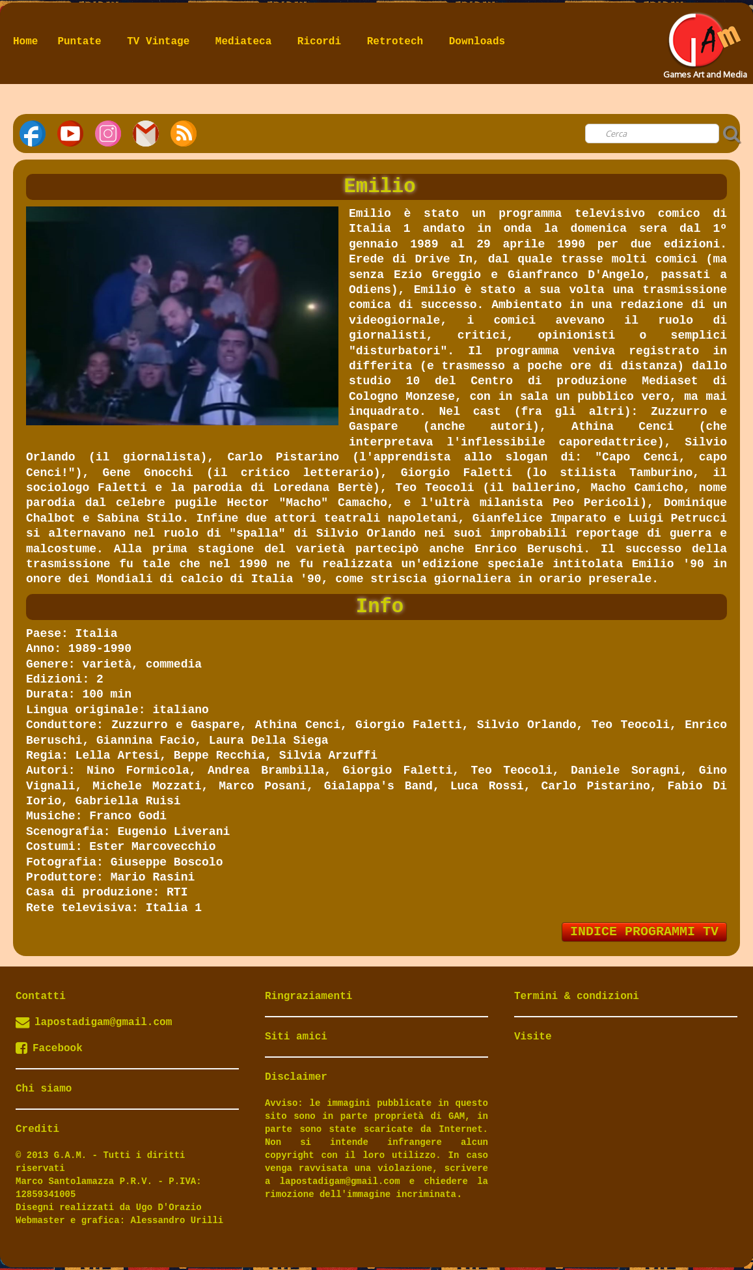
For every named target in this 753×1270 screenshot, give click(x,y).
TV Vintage (161, 42)
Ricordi (322, 42)
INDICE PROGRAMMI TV (644, 931)
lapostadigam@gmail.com (103, 1022)
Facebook (49, 1048)
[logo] (704, 42)
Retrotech (398, 42)
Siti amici (296, 1037)
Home (25, 42)
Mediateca (246, 42)
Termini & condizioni (576, 996)
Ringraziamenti (308, 996)
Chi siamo (44, 1089)
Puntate (82, 42)
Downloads (477, 42)
